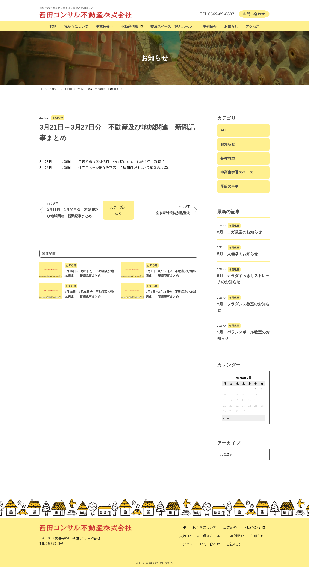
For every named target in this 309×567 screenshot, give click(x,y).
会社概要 (233, 543)
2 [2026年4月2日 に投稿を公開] (243, 389)
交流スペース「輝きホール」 (172, 26)
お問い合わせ (209, 543)
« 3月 (226, 418)
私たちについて (76, 26)
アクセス (252, 26)
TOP (53, 26)
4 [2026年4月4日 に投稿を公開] (255, 389)
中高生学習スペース (236, 172)
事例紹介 (210, 26)
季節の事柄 (229, 186)
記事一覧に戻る (118, 210)
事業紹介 (103, 26)
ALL (223, 130)
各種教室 (227, 158)
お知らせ (231, 26)
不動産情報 (129, 26)
